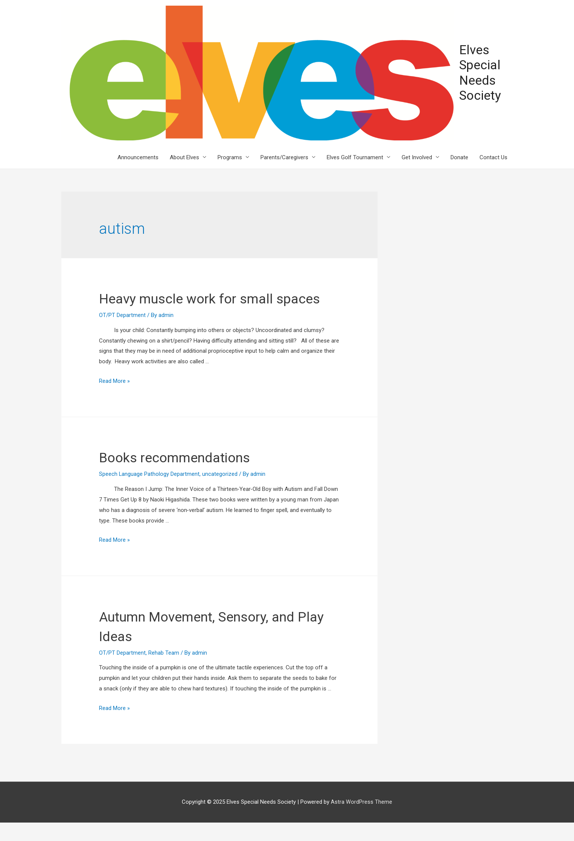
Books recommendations (183, 476)
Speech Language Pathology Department (149, 492)
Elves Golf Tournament (355, 156)
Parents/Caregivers (284, 156)
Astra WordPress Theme (361, 820)
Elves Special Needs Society (479, 72)
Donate (459, 156)
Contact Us (493, 156)
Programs (230, 156)
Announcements (137, 156)
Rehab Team (163, 671)
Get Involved (417, 156)
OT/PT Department (122, 333)
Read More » (114, 399)
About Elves (184, 156)
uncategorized (220, 492)
